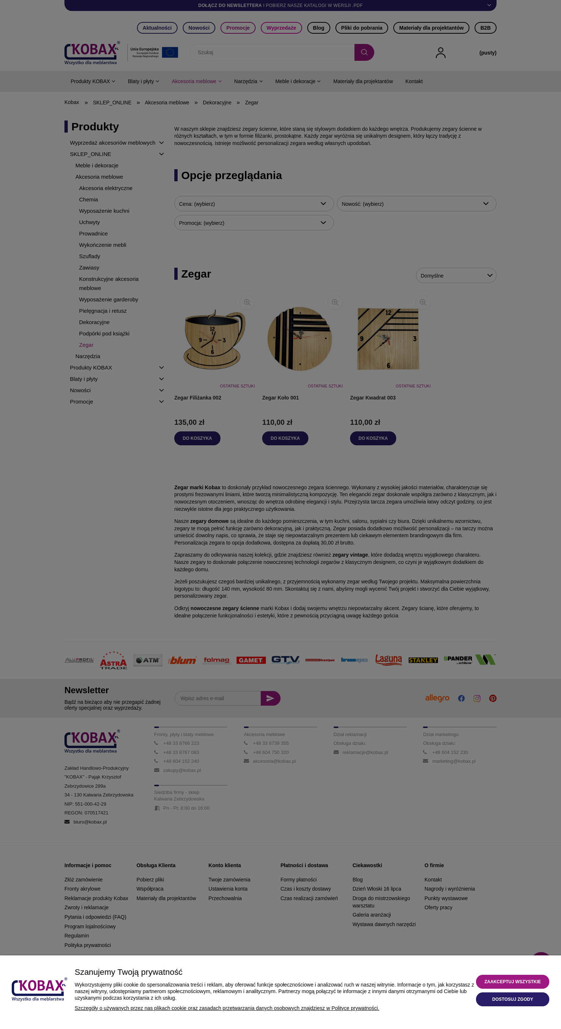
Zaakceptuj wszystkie (512, 981)
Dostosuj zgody (512, 999)
